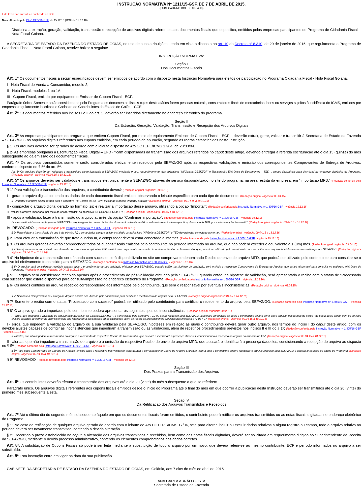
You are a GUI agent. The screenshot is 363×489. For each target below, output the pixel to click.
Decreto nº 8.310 (248, 44)
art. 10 (223, 44)
